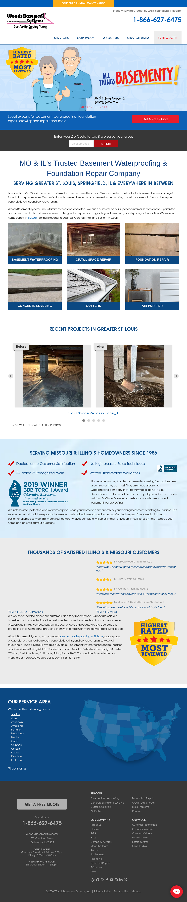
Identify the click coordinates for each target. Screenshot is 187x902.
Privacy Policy (102, 891)
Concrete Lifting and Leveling (107, 802)
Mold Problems (140, 806)
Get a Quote (155, 119)
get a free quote (42, 804)
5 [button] (98, 107)
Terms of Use (121, 891)
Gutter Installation (101, 806)
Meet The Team (99, 846)
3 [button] (90, 107)
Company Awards (101, 841)
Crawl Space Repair (143, 802)
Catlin (14, 741)
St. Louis (32, 217)
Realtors (136, 811)
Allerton (15, 714)
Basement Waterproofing (105, 798)
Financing (96, 858)
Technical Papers (100, 863)
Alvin (14, 718)
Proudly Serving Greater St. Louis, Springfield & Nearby (147, 10)
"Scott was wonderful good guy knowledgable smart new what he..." (136, 568)
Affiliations (96, 867)
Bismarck (16, 729)
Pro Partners (97, 854)
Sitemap (136, 891)
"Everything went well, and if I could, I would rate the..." (130, 607)
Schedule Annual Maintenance (83, 3)
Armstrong (17, 725)
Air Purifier (96, 811)
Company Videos (142, 833)
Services (61, 37)
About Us (111, 37)
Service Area (138, 37)
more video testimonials (27, 611)
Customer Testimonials (144, 824)
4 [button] (94, 107)
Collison (15, 748)
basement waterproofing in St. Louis (80, 636)
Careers (95, 829)
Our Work (86, 37)
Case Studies (139, 846)
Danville (15, 752)
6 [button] (102, 107)
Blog (93, 837)
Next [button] (176, 376)
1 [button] (83, 107)
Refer (93, 871)
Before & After (140, 841)
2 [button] (87, 107)
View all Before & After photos (37, 425)
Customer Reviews (142, 829)
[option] (93, 77)
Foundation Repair (143, 798)
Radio (94, 850)
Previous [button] (10, 376)
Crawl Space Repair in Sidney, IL (93, 413)
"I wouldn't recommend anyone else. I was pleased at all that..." (136, 594)
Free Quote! (167, 37)
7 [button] (106, 107)
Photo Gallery (140, 837)
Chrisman (16, 744)
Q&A (93, 833)
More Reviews (108, 611)
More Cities (18, 768)
